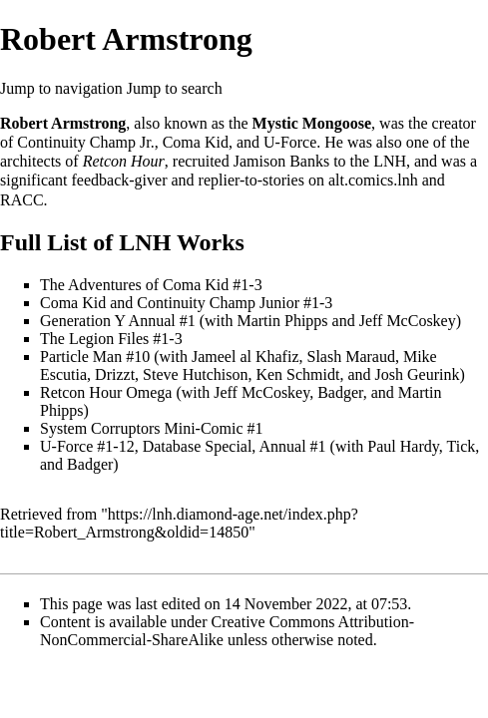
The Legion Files (94, 338)
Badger (340, 392)
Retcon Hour (124, 161)
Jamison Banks (281, 161)
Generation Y (82, 320)
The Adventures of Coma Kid (134, 284)
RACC (22, 199)
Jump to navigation (61, 88)
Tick (460, 446)
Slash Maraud (350, 356)
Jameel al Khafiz (245, 356)
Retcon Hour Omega (106, 392)
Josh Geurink (417, 374)
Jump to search (175, 88)
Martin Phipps (282, 320)
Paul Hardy (402, 446)
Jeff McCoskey (407, 320)
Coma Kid (196, 142)
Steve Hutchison (195, 374)
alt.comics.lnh (373, 180)
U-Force (289, 142)
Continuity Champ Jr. (85, 142)
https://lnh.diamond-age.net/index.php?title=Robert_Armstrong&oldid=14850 (179, 523)
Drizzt (115, 374)
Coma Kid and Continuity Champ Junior (169, 302)
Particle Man (81, 356)
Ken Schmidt (297, 374)
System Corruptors (100, 428)
